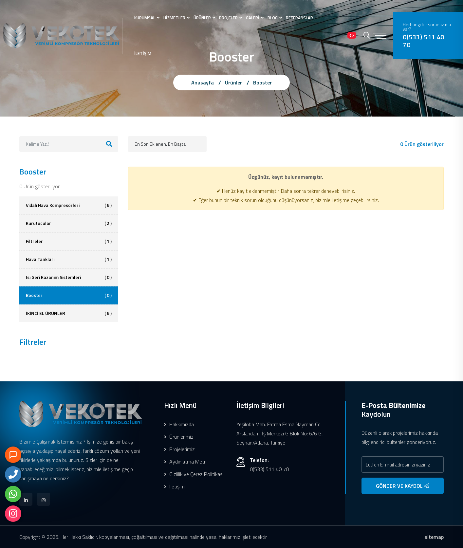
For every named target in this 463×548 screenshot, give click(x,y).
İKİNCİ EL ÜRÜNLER (69, 313)
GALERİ (252, 17)
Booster (262, 82)
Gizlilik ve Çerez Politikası (194, 474)
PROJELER (228, 17)
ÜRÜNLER (202, 17)
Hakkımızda (179, 424)
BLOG (273, 17)
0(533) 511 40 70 (423, 41)
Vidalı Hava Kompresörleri (69, 205)
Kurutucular (69, 223)
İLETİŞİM (142, 53)
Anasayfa (202, 82)
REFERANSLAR (299, 17)
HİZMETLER (174, 17)
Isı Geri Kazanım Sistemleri (69, 277)
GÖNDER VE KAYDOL (402, 486)
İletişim (174, 486)
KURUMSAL (144, 17)
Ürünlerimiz (179, 437)
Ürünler (233, 82)
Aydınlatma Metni (186, 462)
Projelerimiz (179, 449)
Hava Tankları (69, 259)
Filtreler (69, 241)
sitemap (434, 537)
